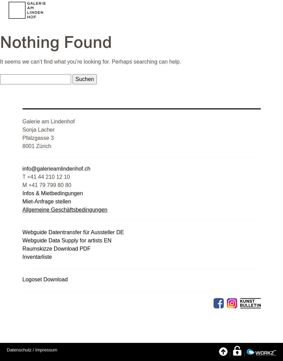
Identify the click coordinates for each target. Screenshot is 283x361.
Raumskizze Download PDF (57, 249)
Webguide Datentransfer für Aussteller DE (73, 232)
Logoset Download (45, 279)
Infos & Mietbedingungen (53, 193)
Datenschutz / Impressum (32, 349)
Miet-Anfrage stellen (47, 201)
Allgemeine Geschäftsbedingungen (65, 210)
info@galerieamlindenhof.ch (57, 169)
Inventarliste (37, 257)
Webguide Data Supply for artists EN (67, 240)
